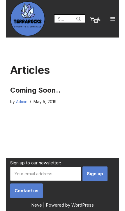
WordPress (82, 205)
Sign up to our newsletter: (35, 163)
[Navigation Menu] (112, 19)
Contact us (26, 190)
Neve (36, 205)
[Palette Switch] (99, 18)
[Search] (63, 18)
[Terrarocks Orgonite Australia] (27, 18)
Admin (21, 101)
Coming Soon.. (35, 90)
